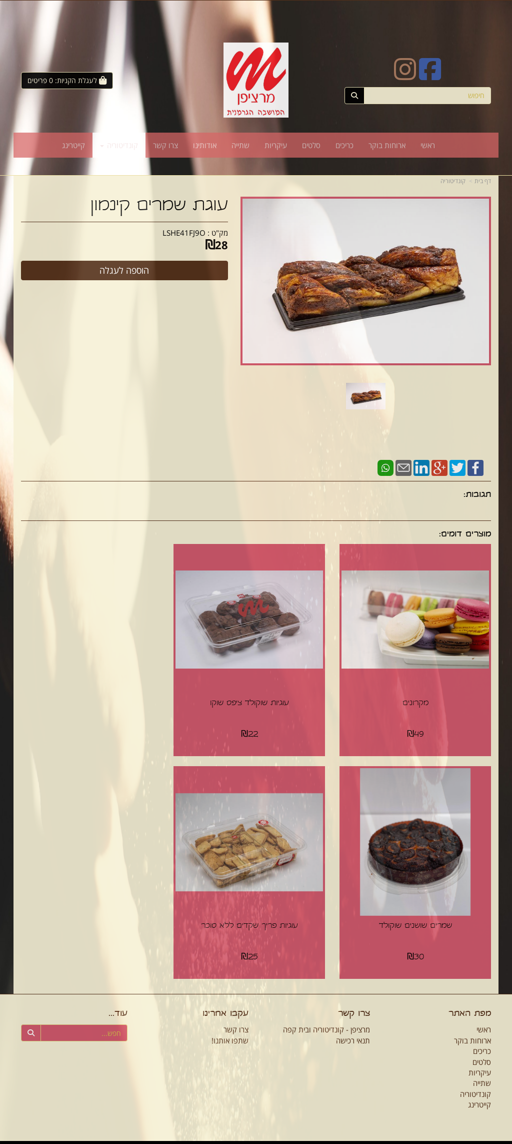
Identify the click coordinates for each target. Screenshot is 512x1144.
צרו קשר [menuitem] (165, 145)
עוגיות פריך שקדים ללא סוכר (417, 916)
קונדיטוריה (453, 181)
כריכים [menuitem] (345, 145)
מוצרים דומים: (465, 534)
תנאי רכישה (353, 1030)
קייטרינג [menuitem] (73, 145)
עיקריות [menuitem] (275, 145)
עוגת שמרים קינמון (159, 206)
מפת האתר (469, 1004)
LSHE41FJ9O (184, 233)
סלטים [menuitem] (311, 145)
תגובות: (477, 495)
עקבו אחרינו (225, 1004)
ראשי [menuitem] (427, 145)
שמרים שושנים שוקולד (94, 699)
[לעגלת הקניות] (67, 80)
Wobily (262, 1137)
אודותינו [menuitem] (204, 145)
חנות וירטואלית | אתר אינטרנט (218, 1137)
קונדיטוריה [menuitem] (119, 145)
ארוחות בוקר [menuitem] (387, 145)
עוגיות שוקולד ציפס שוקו (256, 699)
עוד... (118, 1004)
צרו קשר (354, 1004)
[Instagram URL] (405, 76)
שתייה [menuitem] (241, 145)
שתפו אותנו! (230, 1030)
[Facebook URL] (430, 76)
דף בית (482, 181)
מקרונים (417, 699)
